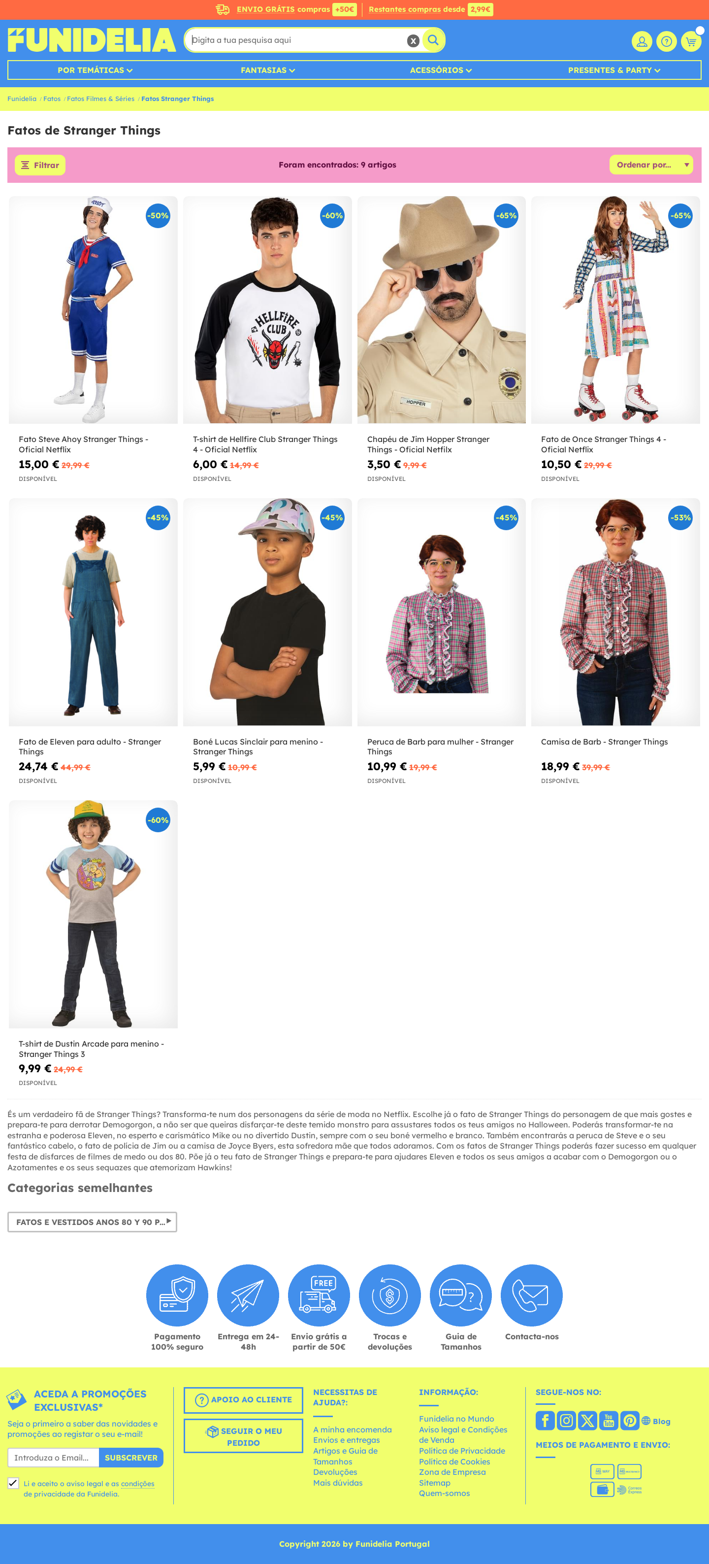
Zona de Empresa (452, 1472)
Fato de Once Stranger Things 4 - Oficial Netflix (603, 444)
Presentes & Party (610, 70)
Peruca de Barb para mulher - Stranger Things (440, 747)
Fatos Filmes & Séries (100, 98)
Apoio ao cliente (243, 1400)
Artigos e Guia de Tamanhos (345, 1456)
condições (138, 1483)
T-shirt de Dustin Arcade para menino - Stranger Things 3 (91, 1049)
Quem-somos (444, 1493)
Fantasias (264, 70)
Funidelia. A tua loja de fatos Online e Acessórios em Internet (91, 40)
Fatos (52, 98)
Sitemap (435, 1483)
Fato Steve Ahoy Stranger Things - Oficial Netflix (83, 444)
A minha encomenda (352, 1429)
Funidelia (21, 98)
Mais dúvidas (338, 1483)
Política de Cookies (454, 1461)
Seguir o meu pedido (243, 1436)
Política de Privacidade (462, 1451)
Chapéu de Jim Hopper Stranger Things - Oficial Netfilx (428, 444)
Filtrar (46, 165)
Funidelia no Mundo (456, 1419)
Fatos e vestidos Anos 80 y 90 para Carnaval (96, 1222)
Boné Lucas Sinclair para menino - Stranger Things (258, 747)
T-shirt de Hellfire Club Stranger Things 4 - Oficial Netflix (265, 444)
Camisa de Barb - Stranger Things (604, 742)
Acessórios (436, 70)
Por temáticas (91, 70)
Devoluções (335, 1472)
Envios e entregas (346, 1440)
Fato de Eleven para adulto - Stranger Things (90, 747)
